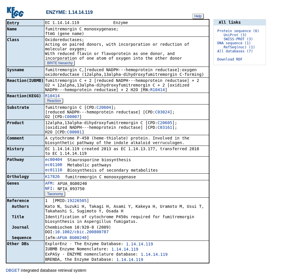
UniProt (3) (235, 35)
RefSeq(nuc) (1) (239, 47)
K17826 (52, 177)
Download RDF (229, 59)
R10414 (157, 90)
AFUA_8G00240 (72, 238)
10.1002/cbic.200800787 (81, 232)
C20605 (164, 123)
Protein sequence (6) (238, 31)
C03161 (164, 128)
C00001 (74, 132)
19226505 (76, 201)
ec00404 (53, 160)
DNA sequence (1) (234, 43)
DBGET (13, 271)
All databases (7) (235, 51)
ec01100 (53, 165)
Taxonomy (55, 194)
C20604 (103, 108)
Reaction (54, 101)
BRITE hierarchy (60, 64)
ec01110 (53, 170)
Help (198, 16)
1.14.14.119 (139, 244)
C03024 (162, 112)
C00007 (72, 117)
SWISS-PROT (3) (238, 39)
